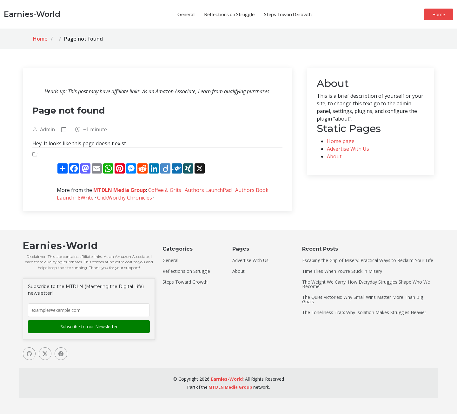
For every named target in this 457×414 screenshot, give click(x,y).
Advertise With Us (348, 148)
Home (438, 14)
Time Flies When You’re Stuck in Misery (342, 271)
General (186, 14)
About (334, 156)
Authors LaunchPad (208, 190)
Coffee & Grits (164, 190)
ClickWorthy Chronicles (124, 197)
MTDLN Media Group (119, 190)
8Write (86, 197)
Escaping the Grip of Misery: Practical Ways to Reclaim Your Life (367, 260)
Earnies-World (227, 379)
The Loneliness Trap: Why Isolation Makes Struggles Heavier (364, 312)
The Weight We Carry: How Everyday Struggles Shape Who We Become (366, 284)
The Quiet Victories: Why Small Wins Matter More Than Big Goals (362, 299)
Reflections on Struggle (229, 14)
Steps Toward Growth (288, 14)
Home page (340, 141)
